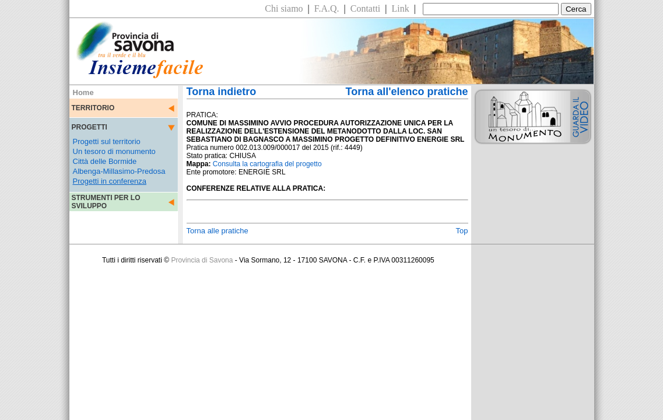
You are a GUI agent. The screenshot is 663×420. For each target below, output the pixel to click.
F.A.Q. (326, 8)
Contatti (365, 8)
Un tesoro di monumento (114, 151)
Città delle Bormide (105, 161)
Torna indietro (222, 91)
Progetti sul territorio (107, 141)
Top (462, 230)
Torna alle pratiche (217, 230)
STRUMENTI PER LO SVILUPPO (106, 202)
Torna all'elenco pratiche (406, 91)
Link (400, 8)
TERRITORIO (93, 108)
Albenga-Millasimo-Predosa (119, 171)
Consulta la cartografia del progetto (267, 164)
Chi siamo (284, 8)
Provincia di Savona (202, 260)
